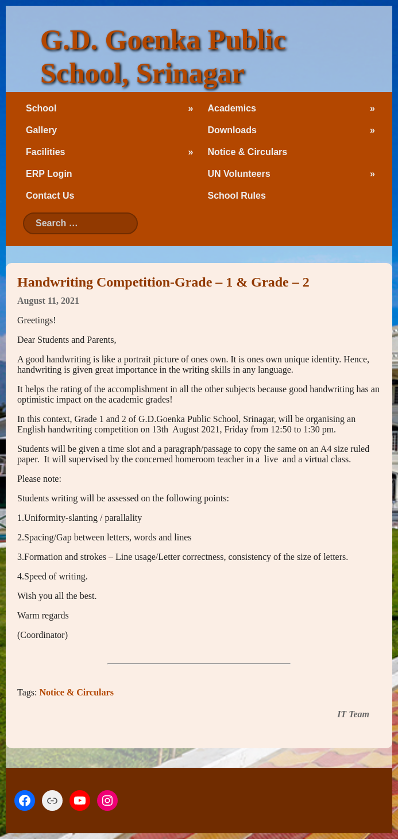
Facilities (45, 152)
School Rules (237, 195)
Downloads (232, 130)
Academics (232, 108)
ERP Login (49, 174)
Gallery (41, 130)
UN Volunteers (239, 174)
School (41, 108)
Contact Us (50, 195)
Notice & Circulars (248, 152)
